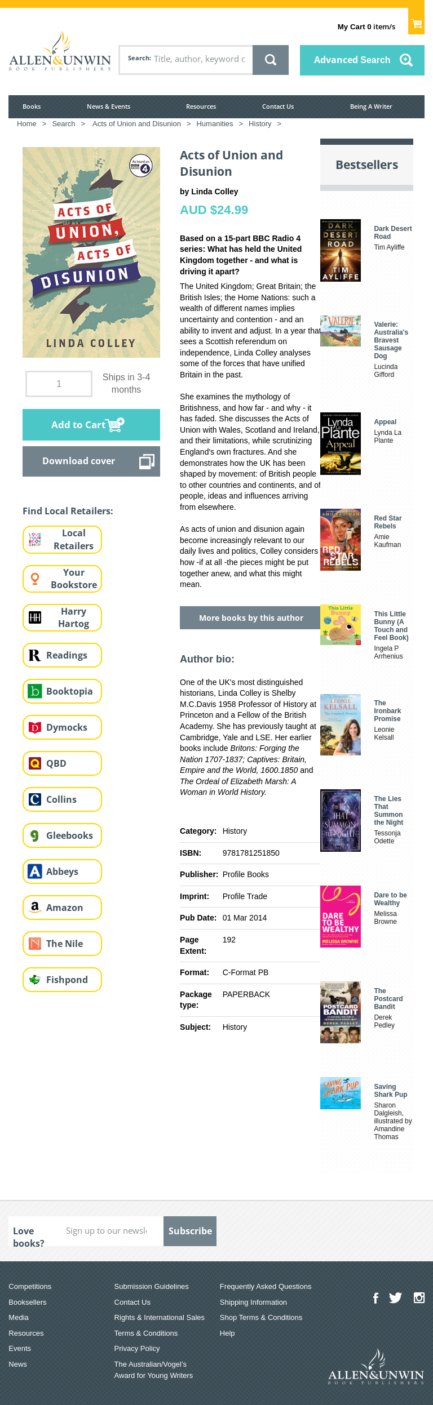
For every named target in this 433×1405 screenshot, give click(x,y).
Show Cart (416, 20)
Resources (201, 106)
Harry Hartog (73, 617)
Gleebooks (69, 835)
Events (19, 1348)
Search (138, 58)
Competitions (29, 1286)
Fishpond (67, 979)
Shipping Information (253, 1302)
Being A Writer (371, 106)
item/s (366, 26)
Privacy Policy (137, 1348)
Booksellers (27, 1302)
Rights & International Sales (159, 1317)
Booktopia (69, 691)
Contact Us (278, 106)
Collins (61, 799)
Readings (66, 655)
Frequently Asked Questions (266, 1286)
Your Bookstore (74, 579)
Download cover (78, 461)
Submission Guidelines (151, 1286)
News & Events (108, 106)
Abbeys (62, 871)
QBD (56, 763)
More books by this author (251, 617)
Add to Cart (78, 424)
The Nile (64, 943)
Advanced (352, 60)
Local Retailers (74, 539)
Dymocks (66, 727)
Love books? (29, 1235)
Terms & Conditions (146, 1333)
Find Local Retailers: (68, 511)
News (17, 1364)
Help (227, 1333)
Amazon (64, 907)
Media (18, 1317)
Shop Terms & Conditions (261, 1317)
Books (32, 106)
